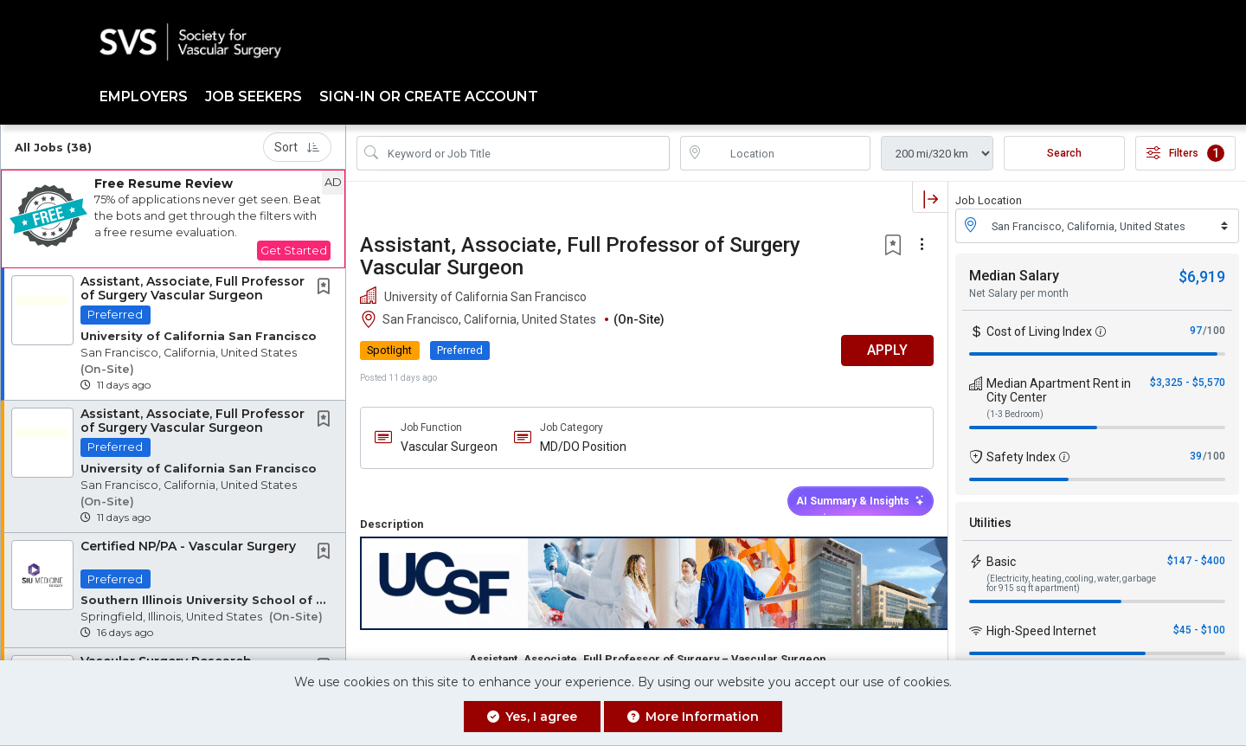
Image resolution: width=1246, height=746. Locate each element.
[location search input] (787, 153)
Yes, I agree (532, 716)
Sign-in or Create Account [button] (428, 96)
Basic (1001, 562)
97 (1196, 331)
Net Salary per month (1019, 293)
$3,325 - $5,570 (1187, 382)
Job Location (988, 200)
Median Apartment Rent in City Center (1058, 390)
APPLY (887, 350)
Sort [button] (297, 147)
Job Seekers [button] (253, 96)
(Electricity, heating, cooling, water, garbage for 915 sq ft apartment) (1071, 583)
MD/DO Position (583, 446)
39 (1196, 456)
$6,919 (1202, 276)
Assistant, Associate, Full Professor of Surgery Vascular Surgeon (192, 287)
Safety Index (1021, 457)
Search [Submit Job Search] (1064, 153)
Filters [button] (1185, 153)
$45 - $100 (1199, 630)
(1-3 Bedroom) (1015, 414)
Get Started (293, 250)
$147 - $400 (1196, 561)
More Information (693, 716)
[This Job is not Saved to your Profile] (327, 288)
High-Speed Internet (1041, 631)
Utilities (990, 523)
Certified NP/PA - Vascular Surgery (188, 546)
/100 (1214, 331)
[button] (173, 219)
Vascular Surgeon (449, 446)
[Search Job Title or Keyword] (525, 153)
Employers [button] (144, 96)
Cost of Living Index (1039, 331)
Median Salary (1014, 275)
